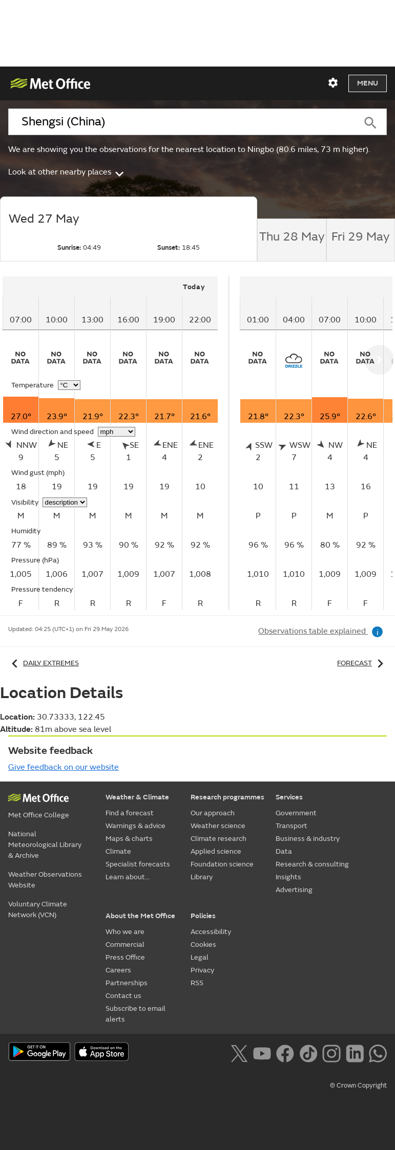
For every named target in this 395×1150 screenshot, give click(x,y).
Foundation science (222, 864)
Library (202, 877)
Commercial (125, 944)
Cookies (203, 944)
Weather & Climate (137, 797)
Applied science (216, 851)
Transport (291, 825)
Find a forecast (130, 813)
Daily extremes (43, 663)
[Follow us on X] (239, 1052)
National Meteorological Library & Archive (44, 845)
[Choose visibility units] (65, 502)
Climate (118, 851)
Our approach (213, 813)
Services (289, 797)
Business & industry (308, 838)
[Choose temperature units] (69, 385)
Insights (288, 877)
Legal (200, 957)
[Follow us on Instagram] (331, 1052)
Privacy (202, 970)
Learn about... (128, 877)
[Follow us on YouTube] (262, 1052)
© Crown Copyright (358, 1085)
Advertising (294, 889)
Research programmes (227, 797)
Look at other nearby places (67, 172)
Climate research (218, 838)
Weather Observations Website (45, 879)
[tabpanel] (116, 443)
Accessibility (211, 931)
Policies (203, 916)
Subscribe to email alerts (135, 1014)
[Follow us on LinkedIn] (355, 1052)
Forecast (362, 663)
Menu (367, 83)
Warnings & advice (135, 825)
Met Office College (38, 815)
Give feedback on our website (63, 767)
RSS (197, 983)
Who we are (125, 931)
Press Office (125, 957)
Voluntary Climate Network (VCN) (37, 909)
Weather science (218, 825)
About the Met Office (140, 916)
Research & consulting (312, 864)
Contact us (123, 995)
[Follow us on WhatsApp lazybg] (378, 1052)
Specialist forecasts (138, 864)
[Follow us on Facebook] (285, 1052)
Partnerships (127, 983)
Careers (118, 970)
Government (296, 813)
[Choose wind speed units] (116, 432)
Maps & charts (129, 838)
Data (284, 851)
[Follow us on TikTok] (308, 1052)
